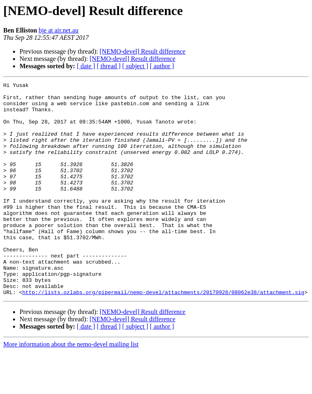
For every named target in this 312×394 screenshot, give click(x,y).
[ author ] (162, 66)
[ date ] (86, 66)
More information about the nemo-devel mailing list (71, 386)
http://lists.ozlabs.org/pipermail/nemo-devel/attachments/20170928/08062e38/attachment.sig (163, 334)
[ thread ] (109, 66)
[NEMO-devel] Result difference (142, 51)
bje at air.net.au (58, 30)
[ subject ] (135, 66)
